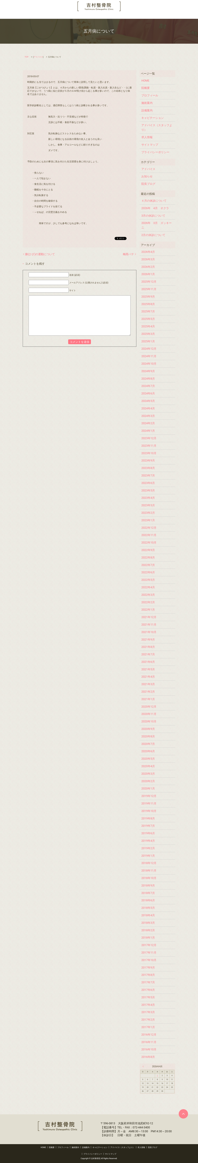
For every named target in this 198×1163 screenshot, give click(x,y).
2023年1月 (148, 520)
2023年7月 (148, 475)
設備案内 (78, 16)
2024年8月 (148, 378)
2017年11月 (148, 952)
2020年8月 (148, 736)
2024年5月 (148, 401)
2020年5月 (148, 758)
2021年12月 (148, 617)
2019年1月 (148, 855)
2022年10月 (148, 542)
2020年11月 (148, 714)
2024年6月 (148, 393)
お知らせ (147, 176)
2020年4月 (148, 766)
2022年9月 (148, 550)
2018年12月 (148, 863)
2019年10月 (148, 811)
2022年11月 (148, 535)
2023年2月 (148, 512)
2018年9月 (148, 885)
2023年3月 (148, 505)
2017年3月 (148, 1012)
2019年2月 (148, 848)
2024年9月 (148, 371)
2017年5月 (148, 997)
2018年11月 (148, 870)
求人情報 (148, 16)
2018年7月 (148, 893)
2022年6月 (148, 572)
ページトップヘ (183, 1114)
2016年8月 (148, 1057)
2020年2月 (148, 781)
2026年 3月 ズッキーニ (156, 225)
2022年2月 (148, 602)
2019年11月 (148, 803)
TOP (26, 57)
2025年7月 (148, 311)
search (176, 16)
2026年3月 (148, 259)
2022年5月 (148, 579)
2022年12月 (148, 527)
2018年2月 (148, 930)
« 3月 (144, 1066)
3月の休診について (153, 215)
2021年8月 (148, 646)
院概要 (33, 16)
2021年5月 (148, 669)
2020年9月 (148, 729)
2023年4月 (148, 497)
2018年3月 (148, 922)
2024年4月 (148, 408)
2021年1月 (148, 699)
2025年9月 (148, 296)
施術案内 (64, 16)
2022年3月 (148, 594)
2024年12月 (148, 348)
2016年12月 (148, 1034)
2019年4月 (148, 840)
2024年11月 (148, 356)
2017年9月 (148, 967)
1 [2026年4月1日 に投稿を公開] (157, 1075)
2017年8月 (148, 974)
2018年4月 (148, 915)
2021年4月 (148, 676)
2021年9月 (148, 639)
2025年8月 (148, 304)
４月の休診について (154, 200)
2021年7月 (148, 654)
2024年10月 (148, 363)
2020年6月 (148, 751)
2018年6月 (148, 900)
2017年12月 (148, 945)
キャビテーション (97, 16)
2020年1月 (148, 788)
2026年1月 (148, 274)
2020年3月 (148, 773)
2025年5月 (148, 318)
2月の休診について (153, 235)
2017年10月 (148, 960)
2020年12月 (148, 706)
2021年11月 (148, 624)
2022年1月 (148, 609)
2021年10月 (148, 632)
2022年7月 (148, 565)
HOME (22, 16)
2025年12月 (148, 281)
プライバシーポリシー (155, 152)
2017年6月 (148, 989)
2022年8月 (148, 557)
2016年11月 (148, 1042)
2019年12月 (148, 796)
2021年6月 (148, 661)
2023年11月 (148, 445)
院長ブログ (163, 16)
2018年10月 (148, 878)
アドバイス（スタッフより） (125, 16)
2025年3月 (148, 333)
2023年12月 (148, 438)
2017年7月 (148, 982)
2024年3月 (148, 416)
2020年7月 (148, 743)
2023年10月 (148, 453)
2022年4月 (148, 587)
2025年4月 (148, 326)
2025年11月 (148, 289)
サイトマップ (149, 144)
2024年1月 (148, 430)
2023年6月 (148, 483)
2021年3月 (148, 684)
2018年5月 (148, 907)
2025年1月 (148, 341)
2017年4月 (148, 1004)
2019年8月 (148, 818)
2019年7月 (148, 825)
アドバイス (38, 57)
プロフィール (48, 16)
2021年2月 (148, 691)
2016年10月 (148, 1049)
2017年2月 (148, 1019)
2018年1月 (148, 937)
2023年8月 (148, 468)
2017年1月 (148, 1027)
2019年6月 (148, 833)
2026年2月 (148, 266)
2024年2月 (148, 423)
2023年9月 (148, 460)
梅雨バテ (128, 254)
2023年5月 (148, 490)
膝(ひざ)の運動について (40, 254)
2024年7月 (148, 386)
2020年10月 (148, 721)
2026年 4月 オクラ (155, 208)
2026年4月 (148, 251)
